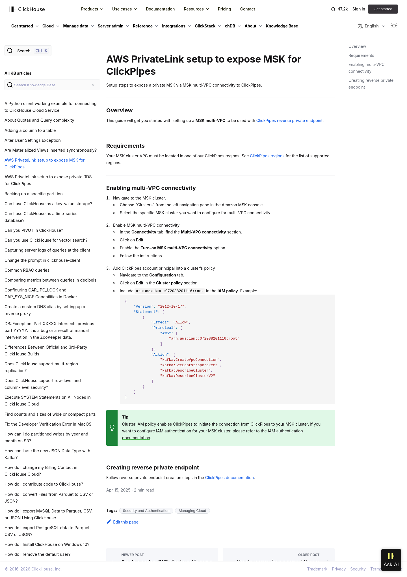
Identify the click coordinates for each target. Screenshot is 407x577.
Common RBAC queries (27, 270)
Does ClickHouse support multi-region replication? (41, 367)
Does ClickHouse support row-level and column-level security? (43, 384)
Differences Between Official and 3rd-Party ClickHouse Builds (46, 350)
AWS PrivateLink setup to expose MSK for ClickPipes (45, 163)
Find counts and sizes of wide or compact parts (50, 414)
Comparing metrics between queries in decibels (50, 280)
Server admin (111, 25)
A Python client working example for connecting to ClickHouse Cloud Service (51, 107)
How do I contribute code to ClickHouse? (44, 484)
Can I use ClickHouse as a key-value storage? (48, 203)
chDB (230, 25)
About (250, 25)
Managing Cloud (192, 511)
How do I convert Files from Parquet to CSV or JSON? (49, 497)
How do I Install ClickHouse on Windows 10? (47, 544)
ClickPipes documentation (229, 477)
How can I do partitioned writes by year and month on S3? (46, 437)
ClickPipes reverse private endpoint (289, 120)
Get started (383, 9)
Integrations (173, 25)
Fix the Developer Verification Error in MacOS (48, 424)
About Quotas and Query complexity (39, 120)
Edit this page (122, 522)
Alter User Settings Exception (33, 140)
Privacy (339, 569)
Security (358, 569)
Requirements (361, 55)
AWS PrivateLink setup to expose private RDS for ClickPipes (48, 180)
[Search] (28, 50)
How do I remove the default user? (37, 554)
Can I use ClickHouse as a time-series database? (41, 217)
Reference (143, 25)
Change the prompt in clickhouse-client (42, 260)
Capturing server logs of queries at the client (47, 250)
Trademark (317, 569)
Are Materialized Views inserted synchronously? (51, 150)
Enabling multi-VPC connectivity (366, 68)
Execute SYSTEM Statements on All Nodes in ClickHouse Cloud (48, 400)
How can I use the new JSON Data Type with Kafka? (47, 454)
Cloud (48, 25)
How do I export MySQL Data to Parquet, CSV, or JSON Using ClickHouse (49, 514)
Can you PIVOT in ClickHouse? (34, 230)
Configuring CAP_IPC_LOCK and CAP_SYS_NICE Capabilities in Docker (41, 293)
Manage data (75, 25)
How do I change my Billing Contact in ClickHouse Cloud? (41, 471)
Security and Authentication (146, 511)
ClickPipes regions (267, 155)
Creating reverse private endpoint (370, 83)
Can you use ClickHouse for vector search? (46, 240)
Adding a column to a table (30, 130)
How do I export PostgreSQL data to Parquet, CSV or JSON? (48, 531)
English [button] (368, 26)
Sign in (358, 9)
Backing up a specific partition (34, 193)
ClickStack (205, 25)
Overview (357, 46)
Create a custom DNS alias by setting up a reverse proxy (45, 310)
